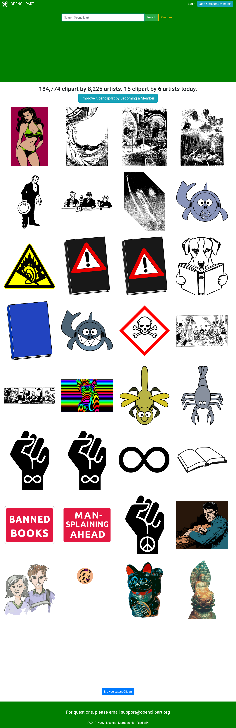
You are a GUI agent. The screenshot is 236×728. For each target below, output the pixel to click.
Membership (126, 723)
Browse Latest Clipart (118, 691)
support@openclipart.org (145, 712)
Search (150, 17)
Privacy (99, 723)
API (146, 723)
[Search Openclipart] (103, 17)
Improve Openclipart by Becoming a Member (117, 98)
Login (191, 4)
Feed (139, 723)
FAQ (90, 723)
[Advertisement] (118, 51)
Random (166, 17)
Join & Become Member (215, 4)
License (111, 723)
